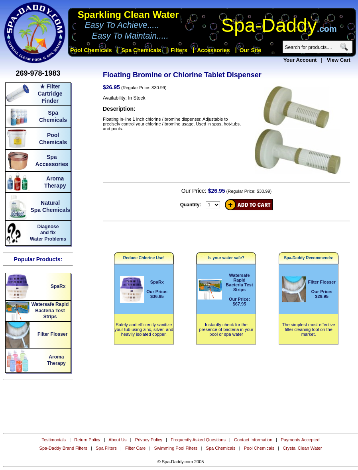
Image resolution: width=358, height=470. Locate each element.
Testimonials (53, 439)
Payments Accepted (300, 439)
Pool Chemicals (259, 448)
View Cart (338, 60)
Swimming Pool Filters (176, 448)
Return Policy (87, 439)
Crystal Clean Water (302, 448)
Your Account (300, 60)
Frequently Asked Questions (198, 439)
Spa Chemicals (221, 448)
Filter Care (135, 448)
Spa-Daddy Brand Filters (63, 448)
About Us (117, 439)
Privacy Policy (148, 439)
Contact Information (253, 439)
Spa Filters (106, 448)
